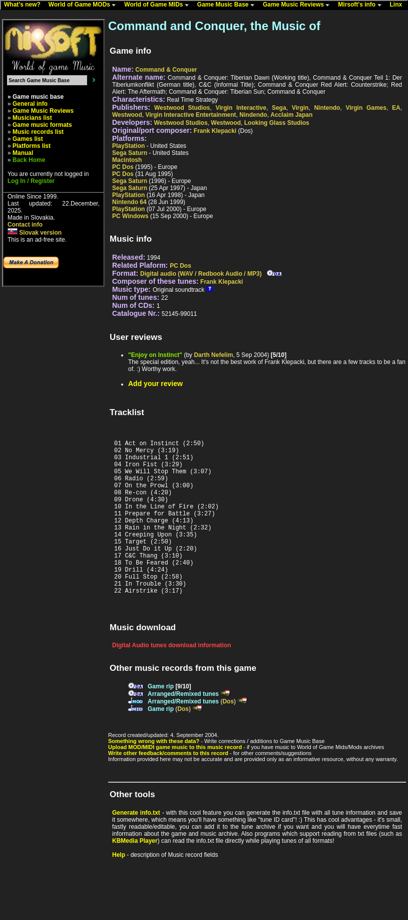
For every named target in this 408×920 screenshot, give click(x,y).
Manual (23, 152)
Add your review (155, 384)
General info (30, 103)
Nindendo (253, 114)
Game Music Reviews (298, 5)
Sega (279, 107)
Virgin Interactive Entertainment (190, 114)
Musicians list (32, 117)
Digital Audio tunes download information (171, 678)
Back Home (29, 159)
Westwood (127, 114)
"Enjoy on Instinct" (155, 354)
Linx (398, 5)
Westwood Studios (182, 107)
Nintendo (327, 107)
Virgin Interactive (240, 107)
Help (118, 887)
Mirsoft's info (361, 5)
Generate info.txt (136, 845)
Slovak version (35, 232)
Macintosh (127, 159)
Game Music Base (228, 5)
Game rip (161, 719)
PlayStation (128, 145)
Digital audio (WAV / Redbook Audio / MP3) (201, 273)
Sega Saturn (129, 152)
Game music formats (42, 124)
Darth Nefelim (213, 354)
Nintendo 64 (129, 202)
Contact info (25, 224)
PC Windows (130, 216)
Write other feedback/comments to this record (168, 786)
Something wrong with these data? (153, 774)
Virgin (300, 107)
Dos (228, 734)
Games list (28, 138)
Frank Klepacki (215, 130)
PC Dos (123, 166)
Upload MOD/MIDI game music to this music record (175, 780)
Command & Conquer (166, 69)
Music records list (38, 131)
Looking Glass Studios (276, 122)
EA (396, 107)
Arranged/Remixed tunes (183, 726)
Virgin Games (365, 107)
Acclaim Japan (291, 114)
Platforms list (32, 145)
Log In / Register (31, 181)
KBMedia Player (135, 873)
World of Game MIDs (159, 5)
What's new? (25, 5)
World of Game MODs (84, 5)
